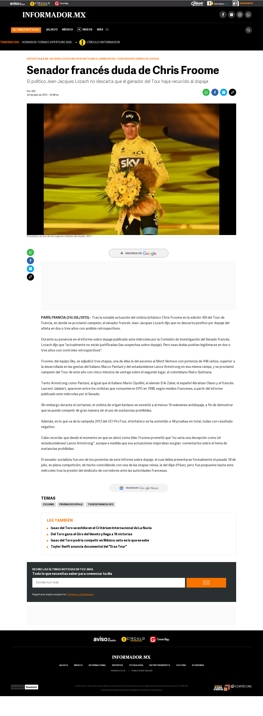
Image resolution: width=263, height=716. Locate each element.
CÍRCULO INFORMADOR (103, 42)
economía (198, 665)
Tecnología (136, 665)
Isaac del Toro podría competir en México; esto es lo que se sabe (100, 540)
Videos (84, 29)
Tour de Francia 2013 (100, 505)
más (103, 29)
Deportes (33, 59)
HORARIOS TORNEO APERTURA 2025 (47, 42)
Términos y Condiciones (80, 594)
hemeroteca (117, 671)
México (67, 29)
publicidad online (142, 671)
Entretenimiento (159, 665)
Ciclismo (48, 505)
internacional (97, 665)
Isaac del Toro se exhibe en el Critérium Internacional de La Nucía (101, 528)
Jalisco (52, 29)
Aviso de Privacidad (110, 690)
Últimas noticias (26, 30)
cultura (181, 665)
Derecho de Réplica (130, 690)
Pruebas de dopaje (71, 505)
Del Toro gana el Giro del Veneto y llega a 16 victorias (91, 534)
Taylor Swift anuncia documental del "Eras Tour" (89, 547)
